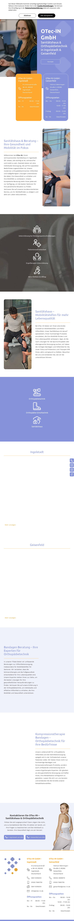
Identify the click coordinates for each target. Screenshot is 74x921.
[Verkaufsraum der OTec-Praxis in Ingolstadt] (21, 507)
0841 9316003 (36, 878)
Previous (2, 37)
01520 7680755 (36, 882)
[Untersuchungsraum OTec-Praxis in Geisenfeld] (53, 568)
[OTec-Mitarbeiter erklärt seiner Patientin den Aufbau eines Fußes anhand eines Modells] (21, 475)
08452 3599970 (59, 878)
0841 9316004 (36, 887)
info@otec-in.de (37, 891)
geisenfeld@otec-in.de (61, 887)
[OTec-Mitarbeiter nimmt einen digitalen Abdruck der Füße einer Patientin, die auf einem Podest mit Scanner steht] (53, 475)
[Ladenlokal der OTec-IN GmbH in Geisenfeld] (21, 568)
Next (34, 37)
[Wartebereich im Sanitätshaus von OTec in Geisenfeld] (21, 600)
